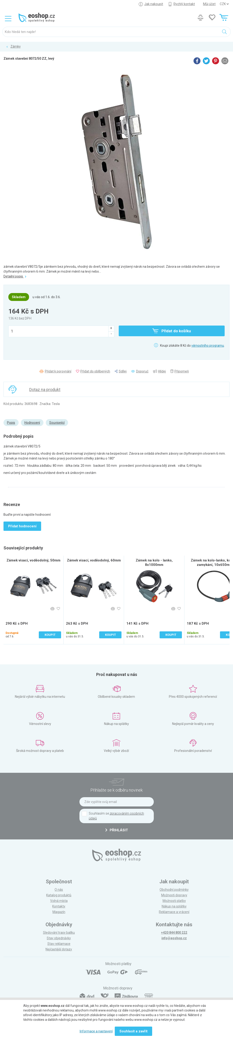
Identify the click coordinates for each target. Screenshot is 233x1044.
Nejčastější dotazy (59, 949)
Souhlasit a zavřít (133, 1031)
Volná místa (59, 901)
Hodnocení (32, 422)
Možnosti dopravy (174, 895)
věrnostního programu (207, 345)
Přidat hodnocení (22, 526)
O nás (59, 889)
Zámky (15, 46)
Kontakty (58, 906)
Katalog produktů (58, 895)
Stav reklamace (58, 944)
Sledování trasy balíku (59, 932)
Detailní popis (14, 276)
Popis (11, 422)
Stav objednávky (59, 938)
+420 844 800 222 (174, 932)
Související (57, 422)
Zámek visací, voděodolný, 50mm (33, 560)
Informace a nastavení (96, 1031)
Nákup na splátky (174, 906)
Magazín (59, 912)
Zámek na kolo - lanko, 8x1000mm (154, 562)
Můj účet (209, 4)
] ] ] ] (224, 4)
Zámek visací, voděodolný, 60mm (94, 560)
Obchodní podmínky (174, 889)
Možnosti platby (174, 901)
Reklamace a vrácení (174, 912)
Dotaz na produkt (44, 389)
